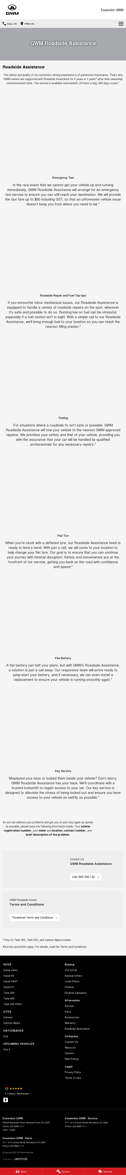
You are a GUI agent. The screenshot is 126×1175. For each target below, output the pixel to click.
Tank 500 (8, 998)
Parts (68, 1011)
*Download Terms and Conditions (32, 917)
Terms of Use (73, 1077)
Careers (69, 1053)
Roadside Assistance (77, 1028)
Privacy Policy (73, 1072)
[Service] (63, 1171)
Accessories (72, 1017)
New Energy (72, 1058)
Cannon (8, 1017)
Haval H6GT (10, 981)
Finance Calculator (76, 992)
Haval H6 (8, 975)
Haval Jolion (10, 970)
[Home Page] (12, 9)
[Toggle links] (15, 1159)
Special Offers (73, 975)
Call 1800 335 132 (83, 877)
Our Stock (71, 970)
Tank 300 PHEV (12, 1004)
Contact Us (71, 1042)
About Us (70, 1047)
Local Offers (72, 981)
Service (69, 1006)
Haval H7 (8, 987)
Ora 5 (6, 1049)
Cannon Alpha (11, 1023)
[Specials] (105, 1171)
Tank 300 (8, 992)
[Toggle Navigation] (121, 23)
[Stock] (21, 1171)
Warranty (70, 1023)
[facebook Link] (5, 1100)
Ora (5, 1036)
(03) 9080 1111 (17, 1126)
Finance (69, 987)
